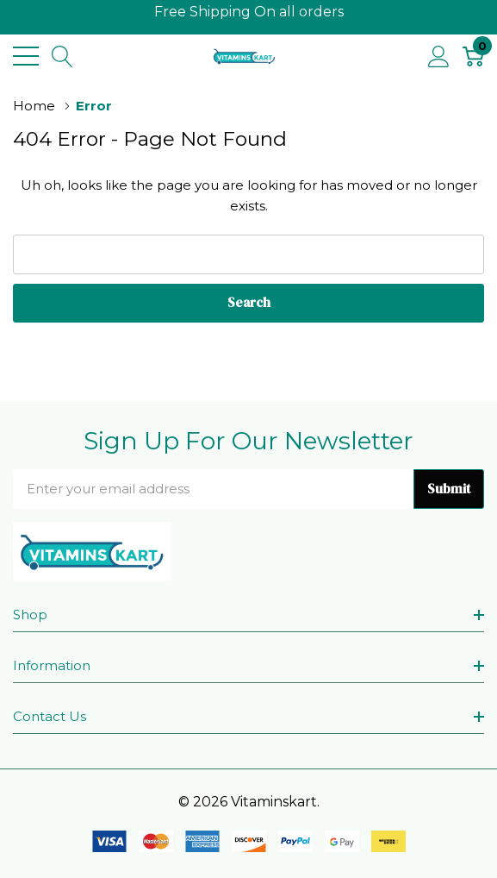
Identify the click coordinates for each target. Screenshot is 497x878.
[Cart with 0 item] (473, 56)
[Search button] (62, 56)
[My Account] (439, 56)
